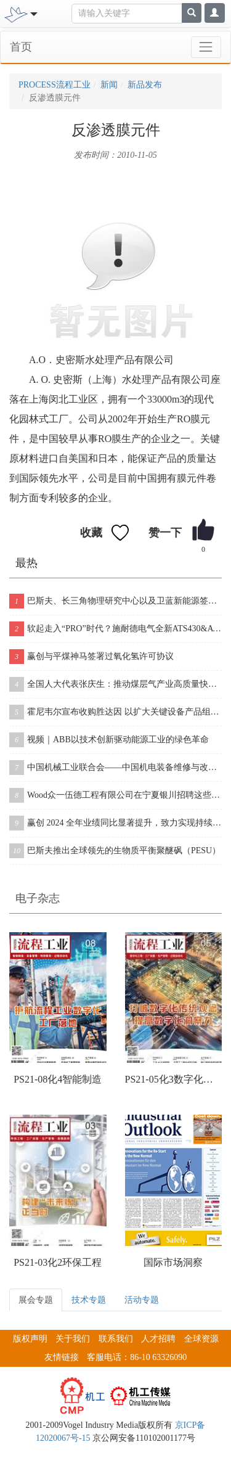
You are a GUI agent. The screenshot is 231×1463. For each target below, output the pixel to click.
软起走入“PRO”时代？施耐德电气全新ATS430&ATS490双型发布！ (115, 628)
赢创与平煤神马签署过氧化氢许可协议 (91, 656)
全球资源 (201, 1338)
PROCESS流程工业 (54, 84)
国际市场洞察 (173, 1262)
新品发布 (145, 84)
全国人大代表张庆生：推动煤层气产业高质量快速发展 (115, 684)
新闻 (109, 84)
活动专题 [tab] (141, 1300)
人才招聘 (158, 1338)
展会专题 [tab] (35, 1300)
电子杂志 (37, 898)
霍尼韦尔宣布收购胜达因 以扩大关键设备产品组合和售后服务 (115, 712)
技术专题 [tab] (88, 1300)
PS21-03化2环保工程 (58, 1262)
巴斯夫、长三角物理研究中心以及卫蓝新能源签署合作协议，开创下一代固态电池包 (115, 601)
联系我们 (116, 1338)
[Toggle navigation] (32, 13)
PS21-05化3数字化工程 (173, 1079)
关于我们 (72, 1338)
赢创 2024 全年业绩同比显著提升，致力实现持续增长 (115, 823)
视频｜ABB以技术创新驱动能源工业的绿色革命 (109, 739)
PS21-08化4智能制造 (58, 1079)
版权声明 (30, 1338)
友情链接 (61, 1357)
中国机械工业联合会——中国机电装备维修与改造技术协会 (115, 767)
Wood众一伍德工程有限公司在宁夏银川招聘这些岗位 (115, 795)
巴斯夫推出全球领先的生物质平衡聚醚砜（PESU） (115, 850)
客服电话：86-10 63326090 (137, 1357)
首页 (21, 47)
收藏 (91, 533)
